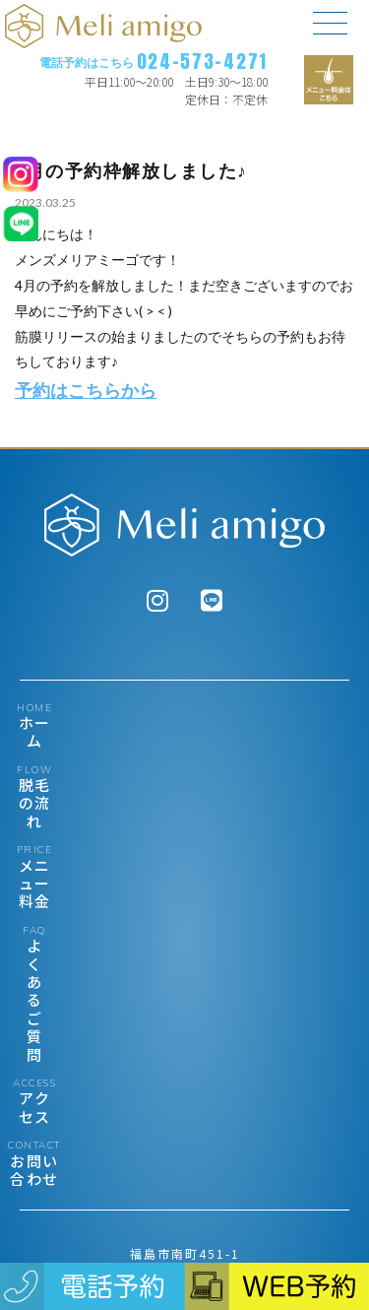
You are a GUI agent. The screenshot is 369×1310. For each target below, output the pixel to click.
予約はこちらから (85, 390)
